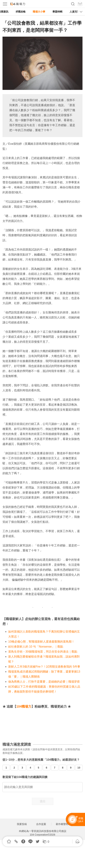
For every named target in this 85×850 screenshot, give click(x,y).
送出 (42, 801)
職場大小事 (39, 11)
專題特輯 (57, 11)
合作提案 (41, 824)
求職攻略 (21, 11)
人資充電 (75, 11)
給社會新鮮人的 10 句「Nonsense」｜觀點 (35, 646)
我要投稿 (22, 824)
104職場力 (23, 706)
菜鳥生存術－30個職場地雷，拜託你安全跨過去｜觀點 (42, 651)
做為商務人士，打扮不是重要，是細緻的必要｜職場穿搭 (44, 681)
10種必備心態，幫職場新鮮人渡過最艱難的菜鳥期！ (41, 641)
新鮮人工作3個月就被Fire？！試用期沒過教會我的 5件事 (44, 666)
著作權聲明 (62, 824)
